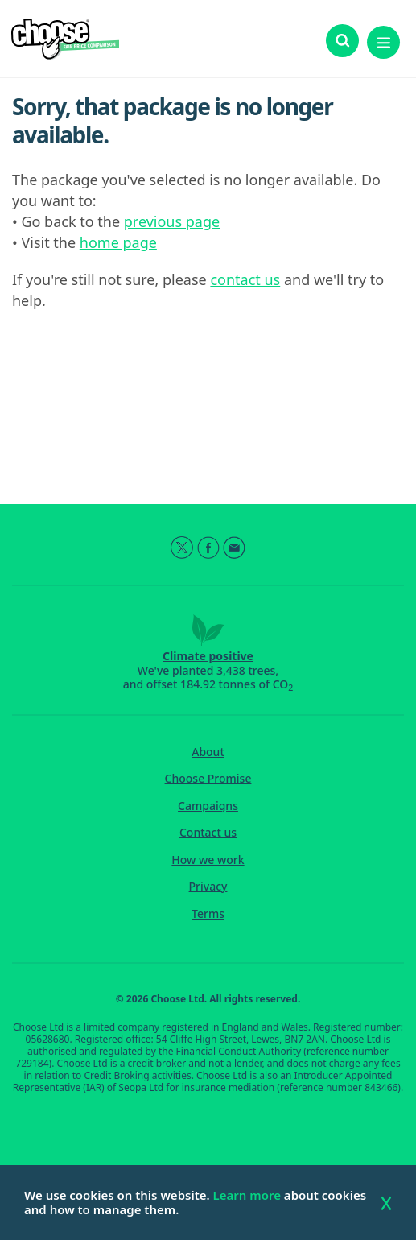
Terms (208, 914)
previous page (172, 221)
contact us (245, 279)
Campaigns (208, 806)
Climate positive (208, 655)
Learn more (247, 1195)
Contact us (208, 832)
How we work (207, 860)
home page (118, 242)
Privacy (208, 886)
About (208, 752)
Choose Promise (208, 778)
